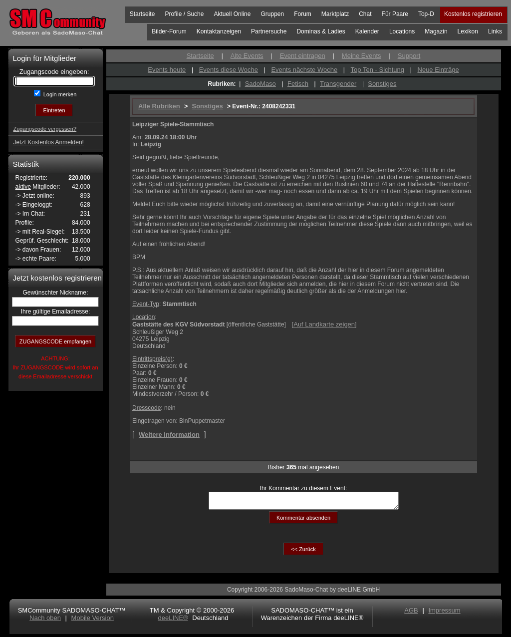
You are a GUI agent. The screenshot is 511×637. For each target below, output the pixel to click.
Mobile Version (92, 621)
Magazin (436, 31)
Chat (365, 13)
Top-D (426, 13)
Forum (302, 13)
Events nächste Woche (304, 69)
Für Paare (395, 13)
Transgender (338, 83)
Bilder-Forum (169, 31)
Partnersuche (268, 31)
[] (324, 324)
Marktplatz (335, 13)
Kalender (367, 31)
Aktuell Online (232, 13)
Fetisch (297, 83)
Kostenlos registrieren (473, 13)
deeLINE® (173, 621)
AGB (411, 613)
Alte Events (247, 55)
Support (409, 55)
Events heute (167, 69)
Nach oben (45, 621)
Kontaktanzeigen (219, 31)
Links (495, 31)
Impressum (444, 613)
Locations (402, 31)
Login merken (59, 94)
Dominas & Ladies (320, 31)
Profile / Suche (184, 13)
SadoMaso (260, 83)
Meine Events (361, 55)
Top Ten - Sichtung (377, 69)
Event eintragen (302, 55)
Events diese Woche (228, 69)
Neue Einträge (438, 69)
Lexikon (468, 31)
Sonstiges (382, 83)
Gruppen (272, 13)
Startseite (142, 13)
